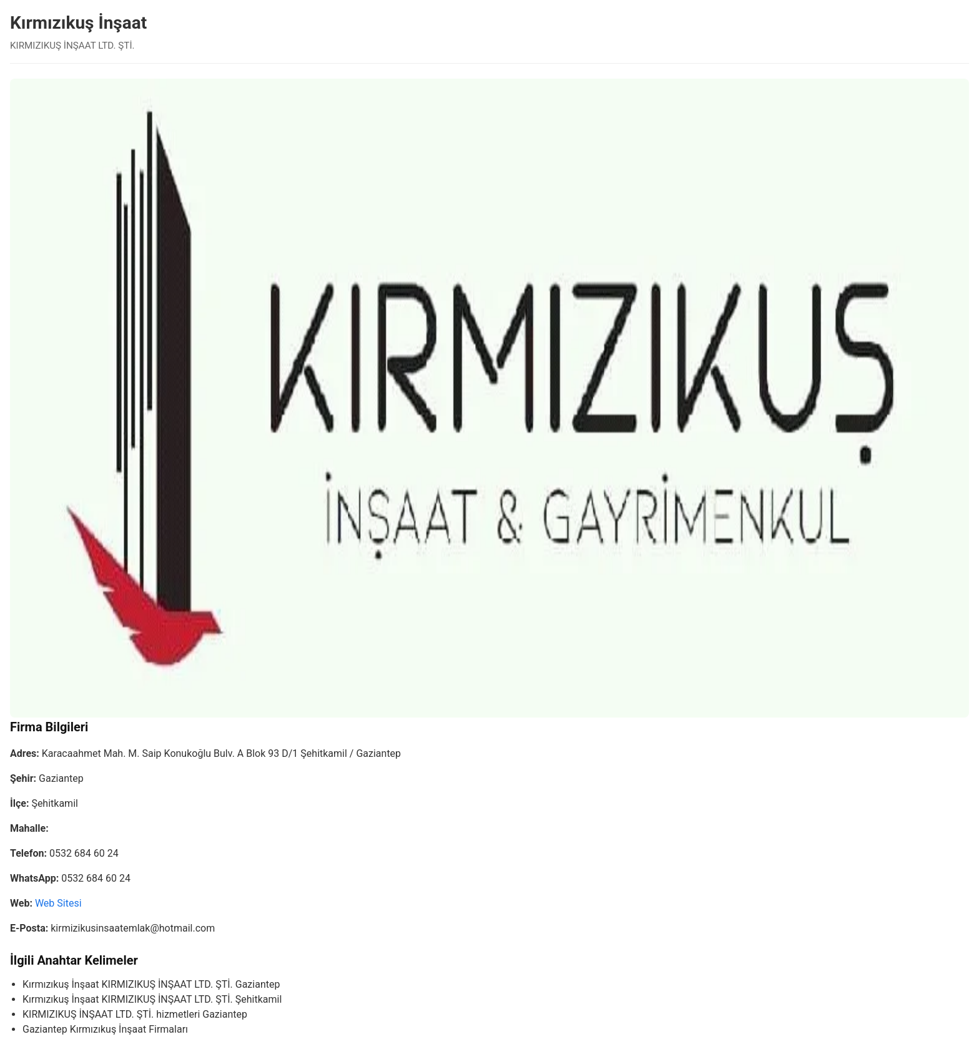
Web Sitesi (58, 903)
